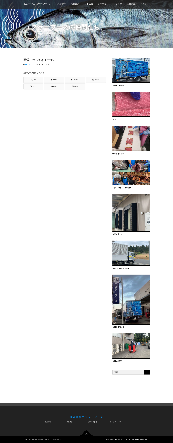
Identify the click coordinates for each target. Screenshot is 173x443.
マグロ (48, 64)
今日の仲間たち (118, 361)
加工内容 (88, 4)
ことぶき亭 (116, 4)
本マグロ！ (116, 120)
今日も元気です (118, 327)
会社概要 (131, 4)
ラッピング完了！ (119, 86)
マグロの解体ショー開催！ (122, 188)
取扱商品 (75, 4)
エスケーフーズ (39, 64)
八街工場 (102, 4)
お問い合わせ (92, 422)
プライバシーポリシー (117, 422)
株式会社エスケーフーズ (36, 3)
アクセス (144, 4)
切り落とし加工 (118, 154)
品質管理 (61, 4)
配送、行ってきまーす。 (121, 268)
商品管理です (117, 234)
